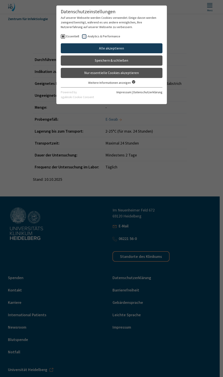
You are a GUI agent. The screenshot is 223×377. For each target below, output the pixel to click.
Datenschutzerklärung (147, 92)
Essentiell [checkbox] (72, 36)
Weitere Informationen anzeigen (111, 83)
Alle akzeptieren (111, 48)
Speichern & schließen (111, 60)
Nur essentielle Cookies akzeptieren (111, 72)
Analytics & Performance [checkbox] (104, 36)
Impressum (123, 92)
